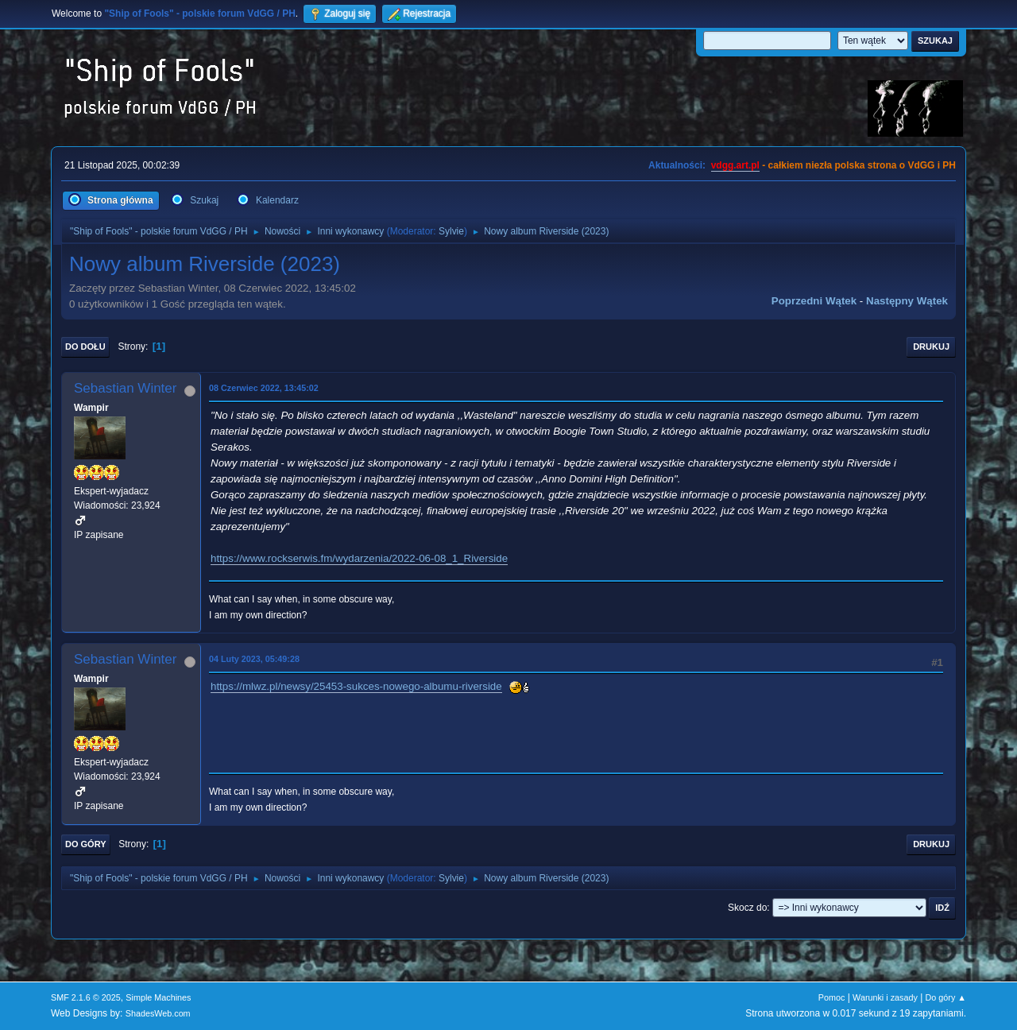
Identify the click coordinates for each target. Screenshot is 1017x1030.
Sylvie (451, 231)
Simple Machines (158, 997)
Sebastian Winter (125, 388)
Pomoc (831, 997)
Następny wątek (907, 301)
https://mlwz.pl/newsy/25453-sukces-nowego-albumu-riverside (356, 686)
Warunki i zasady (885, 997)
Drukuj (931, 346)
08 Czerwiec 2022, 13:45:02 (264, 388)
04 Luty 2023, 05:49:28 (254, 659)
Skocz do (747, 907)
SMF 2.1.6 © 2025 (86, 997)
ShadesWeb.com (158, 1013)
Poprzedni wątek (814, 301)
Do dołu (85, 346)
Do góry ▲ (946, 997)
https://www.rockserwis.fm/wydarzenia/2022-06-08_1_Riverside (359, 558)
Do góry (85, 844)
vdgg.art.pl (735, 165)
